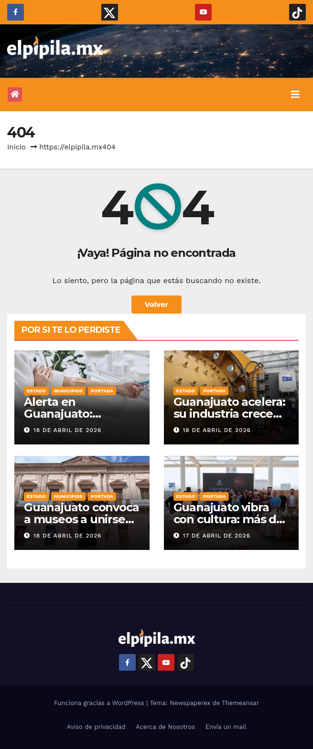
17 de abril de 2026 (216, 535)
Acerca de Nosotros (165, 726)
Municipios (68, 390)
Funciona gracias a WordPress (100, 703)
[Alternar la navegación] (295, 94)
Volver (157, 304)
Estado (36, 390)
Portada (102, 390)
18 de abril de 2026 (67, 430)
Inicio (16, 147)
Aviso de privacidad (96, 726)
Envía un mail (226, 726)
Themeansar (240, 703)
